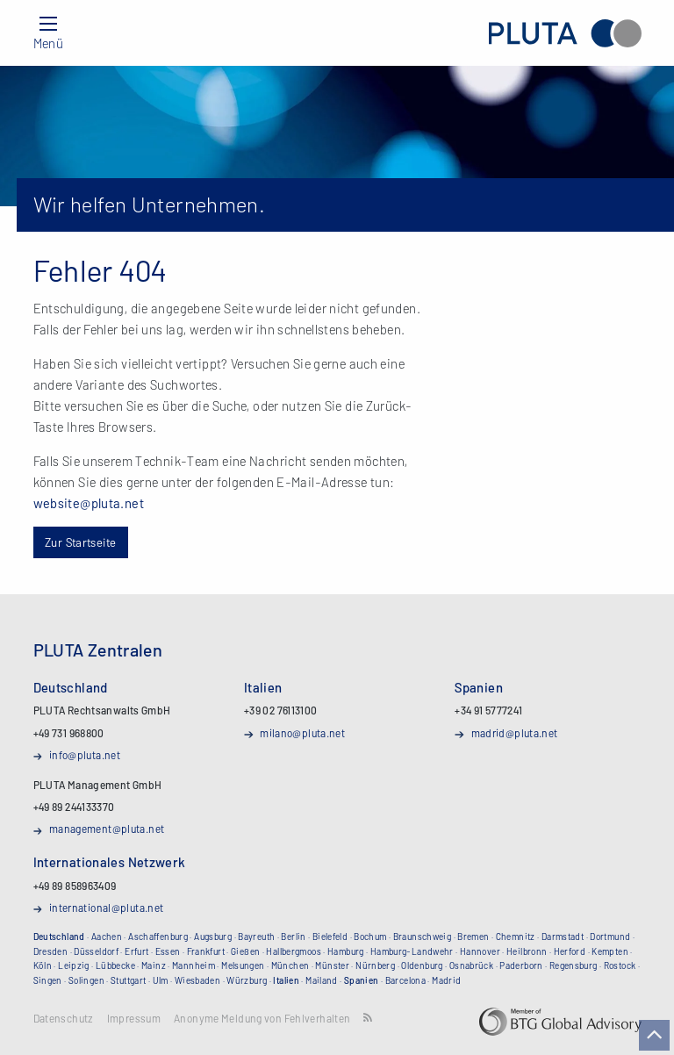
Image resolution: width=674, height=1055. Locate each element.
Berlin (293, 936)
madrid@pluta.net (514, 733)
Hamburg (345, 951)
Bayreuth (256, 936)
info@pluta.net (84, 755)
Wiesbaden (197, 980)
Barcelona (405, 980)
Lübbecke (115, 965)
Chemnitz (515, 936)
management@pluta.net (107, 828)
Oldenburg (421, 965)
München (290, 965)
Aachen (106, 936)
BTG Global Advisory (560, 1022)
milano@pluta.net (302, 733)
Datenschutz (63, 1018)
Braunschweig (422, 936)
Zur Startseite (80, 542)
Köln (43, 965)
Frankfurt (206, 951)
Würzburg (246, 980)
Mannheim (193, 965)
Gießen (245, 951)
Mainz (153, 965)
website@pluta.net (88, 503)
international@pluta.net (106, 907)
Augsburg (213, 936)
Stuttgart (128, 980)
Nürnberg (375, 965)
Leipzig (74, 965)
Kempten (610, 951)
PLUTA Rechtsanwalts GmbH (565, 33)
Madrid (446, 980)
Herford (570, 951)
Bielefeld (330, 936)
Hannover (480, 951)
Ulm (160, 980)
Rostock (620, 965)
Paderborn (520, 965)
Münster (332, 965)
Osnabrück (471, 965)
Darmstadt (562, 936)
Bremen (473, 936)
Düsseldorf (96, 951)
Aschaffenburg (158, 936)
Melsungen (242, 965)
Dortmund (610, 936)
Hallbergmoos (293, 951)
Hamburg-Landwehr (412, 951)
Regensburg (573, 965)
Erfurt (136, 951)
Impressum (134, 1018)
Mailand (321, 980)
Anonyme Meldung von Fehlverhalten (262, 1018)
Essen (168, 951)
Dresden (50, 951)
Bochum (370, 936)
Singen (47, 980)
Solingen (86, 980)
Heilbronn (526, 951)
